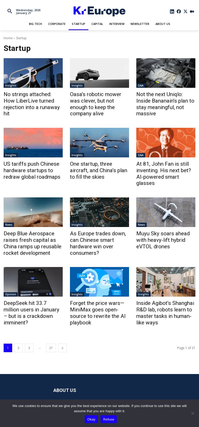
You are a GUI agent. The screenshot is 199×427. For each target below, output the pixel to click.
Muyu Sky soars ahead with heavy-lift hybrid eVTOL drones (162, 222)
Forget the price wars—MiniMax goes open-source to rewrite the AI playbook (99, 288)
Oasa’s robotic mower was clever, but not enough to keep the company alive (99, 99)
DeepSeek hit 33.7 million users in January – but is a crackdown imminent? (29, 288)
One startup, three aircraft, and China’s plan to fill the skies (95, 160)
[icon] (172, 11)
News (8, 207)
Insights (10, 85)
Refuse (108, 419)
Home (8, 38)
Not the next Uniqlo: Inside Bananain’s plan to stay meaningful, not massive (161, 99)
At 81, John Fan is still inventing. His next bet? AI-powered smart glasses (162, 160)
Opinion (10, 274)
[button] (10, 11)
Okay (91, 419)
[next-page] (62, 319)
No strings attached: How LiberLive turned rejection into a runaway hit (33, 99)
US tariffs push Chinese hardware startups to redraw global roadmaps (31, 160)
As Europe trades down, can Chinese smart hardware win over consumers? (97, 222)
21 (51, 319)
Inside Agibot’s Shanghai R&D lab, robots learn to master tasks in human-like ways (164, 288)
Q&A (141, 85)
